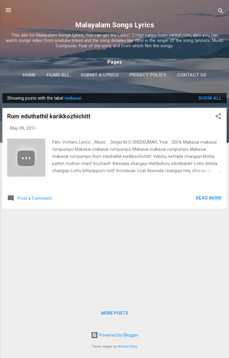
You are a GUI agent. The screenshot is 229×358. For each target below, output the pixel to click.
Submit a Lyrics (100, 75)
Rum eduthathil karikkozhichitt (48, 116)
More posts (114, 313)
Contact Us (191, 75)
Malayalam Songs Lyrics (114, 25)
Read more (209, 198)
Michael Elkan (127, 346)
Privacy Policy (147, 75)
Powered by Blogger (114, 335)
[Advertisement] (114, 255)
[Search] (220, 12)
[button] (218, 117)
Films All (58, 75)
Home (29, 75)
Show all (210, 98)
